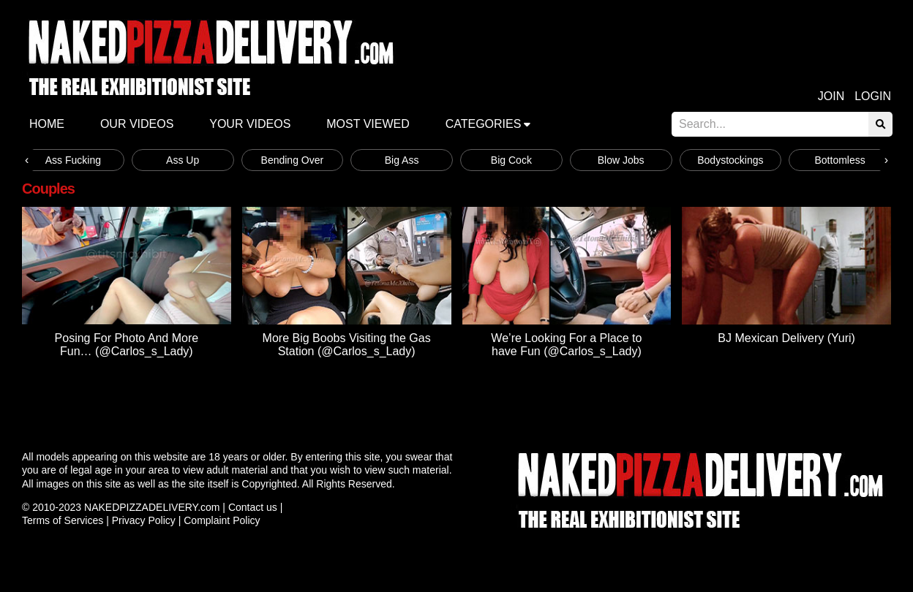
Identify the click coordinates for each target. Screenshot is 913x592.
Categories (484, 124)
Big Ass (402, 160)
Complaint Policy (222, 520)
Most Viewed (368, 124)
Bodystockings (730, 160)
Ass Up (182, 160)
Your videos (249, 124)
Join (831, 96)
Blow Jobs (621, 160)
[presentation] (27, 160)
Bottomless (840, 160)
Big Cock (511, 160)
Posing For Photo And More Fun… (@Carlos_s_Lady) (127, 344)
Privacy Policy (144, 520)
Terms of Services (62, 520)
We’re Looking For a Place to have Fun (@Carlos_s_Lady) (566, 344)
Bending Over (292, 160)
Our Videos (136, 124)
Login (872, 96)
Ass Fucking (73, 160)
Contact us (252, 507)
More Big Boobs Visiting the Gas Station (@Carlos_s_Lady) (347, 344)
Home (46, 124)
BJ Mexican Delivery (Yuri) (786, 338)
